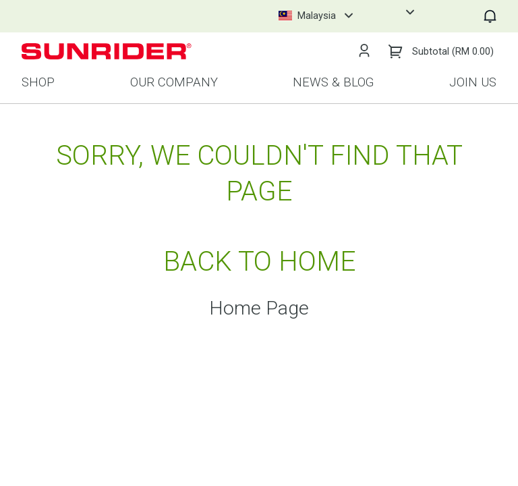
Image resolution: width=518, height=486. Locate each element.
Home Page (259, 309)
